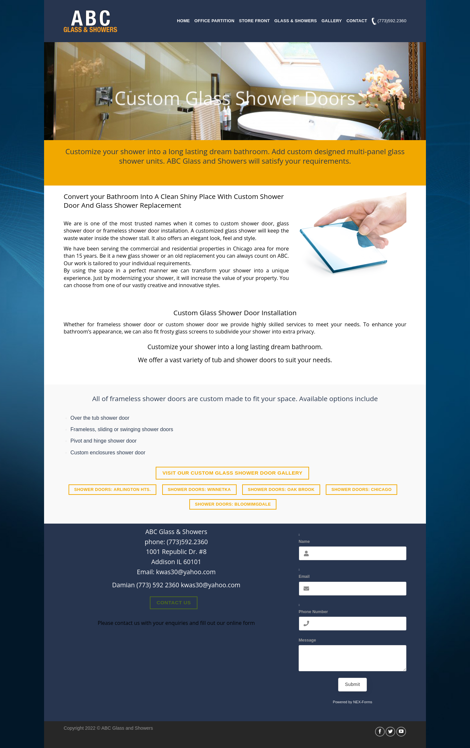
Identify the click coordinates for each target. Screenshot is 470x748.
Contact (356, 20)
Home (183, 20)
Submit (352, 684)
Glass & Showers (295, 20)
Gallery (331, 20)
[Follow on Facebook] (380, 732)
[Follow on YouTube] (401, 732)
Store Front (254, 20)
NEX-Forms (362, 702)
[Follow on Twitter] (390, 732)
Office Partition (215, 20)
